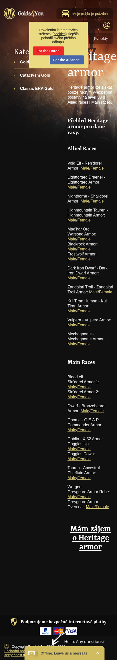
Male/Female (79, 325)
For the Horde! (48, 51)
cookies (60, 34)
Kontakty (101, 38)
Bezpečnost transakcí (20, 655)
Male (84, 168)
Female (97, 168)
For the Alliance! (66, 60)
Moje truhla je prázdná (85, 13)
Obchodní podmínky (19, 651)
